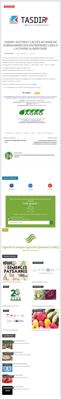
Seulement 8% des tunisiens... (22, 389)
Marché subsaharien (48, 133)
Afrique (39, 133)
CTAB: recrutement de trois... (10, 306)
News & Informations (17, 217)
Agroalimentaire (9, 133)
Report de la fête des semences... (12, 282)
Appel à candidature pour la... (40, 282)
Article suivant (53, 138)
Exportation (26, 133)
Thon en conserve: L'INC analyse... (23, 354)
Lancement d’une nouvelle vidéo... (41, 330)
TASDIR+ (33, 133)
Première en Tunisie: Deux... (21, 377)
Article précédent (9, 138)
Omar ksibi (8, 53)
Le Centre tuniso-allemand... (10, 330)
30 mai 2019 (21, 53)
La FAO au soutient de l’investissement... (43, 306)
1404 (32, 53)
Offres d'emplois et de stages (20, 219)
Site (34, 84)
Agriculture (18, 133)
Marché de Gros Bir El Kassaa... (22, 343)
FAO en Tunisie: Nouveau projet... (22, 366)
